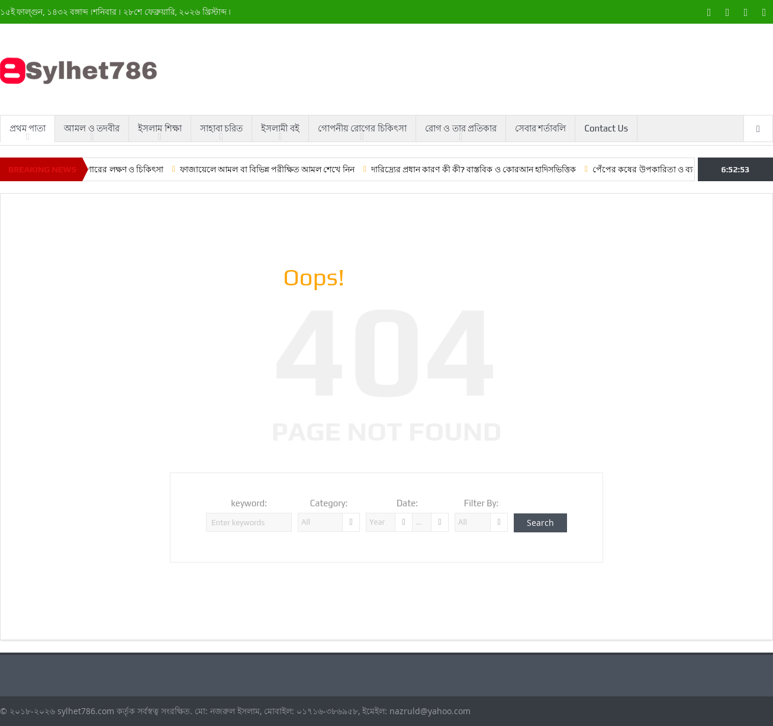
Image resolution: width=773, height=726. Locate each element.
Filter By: (481, 503)
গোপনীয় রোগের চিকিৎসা (362, 128)
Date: (407, 503)
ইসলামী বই (280, 128)
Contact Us (606, 128)
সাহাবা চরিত (221, 128)
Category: (329, 503)
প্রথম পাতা (27, 128)
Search (540, 522)
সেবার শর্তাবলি (540, 128)
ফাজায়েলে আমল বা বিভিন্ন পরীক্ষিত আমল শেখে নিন (277, 169)
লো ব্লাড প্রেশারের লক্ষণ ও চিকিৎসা (115, 169)
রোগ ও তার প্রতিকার (461, 128)
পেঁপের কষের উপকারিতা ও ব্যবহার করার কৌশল (682, 169)
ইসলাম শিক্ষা (159, 128)
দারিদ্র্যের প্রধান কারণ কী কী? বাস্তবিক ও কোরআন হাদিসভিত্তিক (483, 169)
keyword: (249, 503)
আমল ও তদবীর (92, 128)
